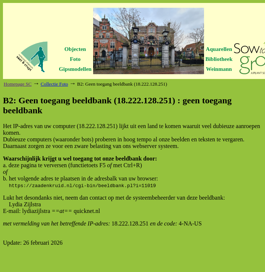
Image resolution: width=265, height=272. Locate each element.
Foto (75, 59)
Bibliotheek (218, 59)
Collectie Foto (54, 84)
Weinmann (219, 69)
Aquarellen (219, 49)
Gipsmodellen (75, 69)
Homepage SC (17, 84)
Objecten (75, 49)
